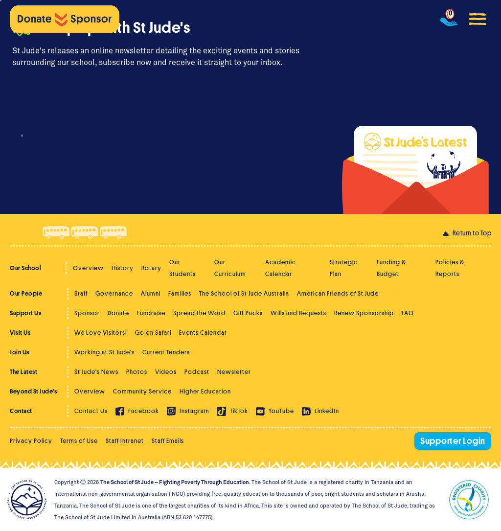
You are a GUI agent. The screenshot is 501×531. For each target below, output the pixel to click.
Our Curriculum (230, 268)
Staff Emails (168, 441)
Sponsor (87, 313)
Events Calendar (203, 332)
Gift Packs (248, 313)
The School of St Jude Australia (244, 293)
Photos (136, 372)
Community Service (142, 391)
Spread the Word (199, 313)
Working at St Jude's (104, 352)
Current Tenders (166, 352)
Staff (81, 293)
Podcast (196, 372)
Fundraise (151, 313)
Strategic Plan (344, 268)
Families (179, 293)
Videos (166, 372)
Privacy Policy (31, 441)
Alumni (150, 293)
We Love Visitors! (100, 332)
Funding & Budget (391, 268)
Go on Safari (153, 332)
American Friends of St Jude (338, 293)
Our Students (182, 268)
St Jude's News (96, 372)
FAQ (408, 313)
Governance (114, 293)
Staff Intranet (125, 441)
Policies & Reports (449, 268)
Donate (118, 313)
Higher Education (205, 391)
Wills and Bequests (298, 313)
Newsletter (234, 372)
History (123, 268)
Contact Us (91, 411)
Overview (88, 268)
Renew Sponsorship (364, 313)
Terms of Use (79, 441)
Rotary (151, 268)
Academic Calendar (280, 268)
